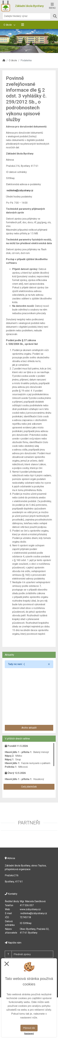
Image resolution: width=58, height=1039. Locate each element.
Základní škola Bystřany (29, 6)
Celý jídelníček (29, 786)
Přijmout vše (29, 1028)
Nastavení (29, 1033)
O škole (9, 24)
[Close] (49, 664)
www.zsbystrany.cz (30, 909)
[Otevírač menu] (52, 6)
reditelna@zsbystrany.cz (20, 190)
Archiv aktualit (29, 727)
